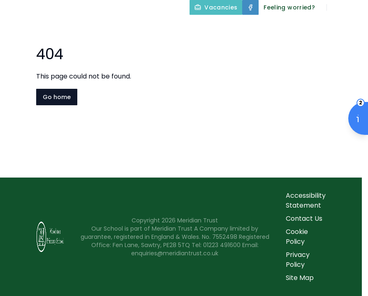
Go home (57, 97)
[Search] (337, 7)
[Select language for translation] (354, 7)
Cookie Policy (297, 236)
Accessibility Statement (306, 200)
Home (137, 26)
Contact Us (344, 46)
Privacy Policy (298, 259)
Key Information (252, 26)
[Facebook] (250, 7)
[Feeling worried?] (289, 7)
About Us (183, 26)
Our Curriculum (331, 26)
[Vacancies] (216, 7)
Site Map (300, 277)
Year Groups (192, 46)
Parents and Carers (272, 46)
